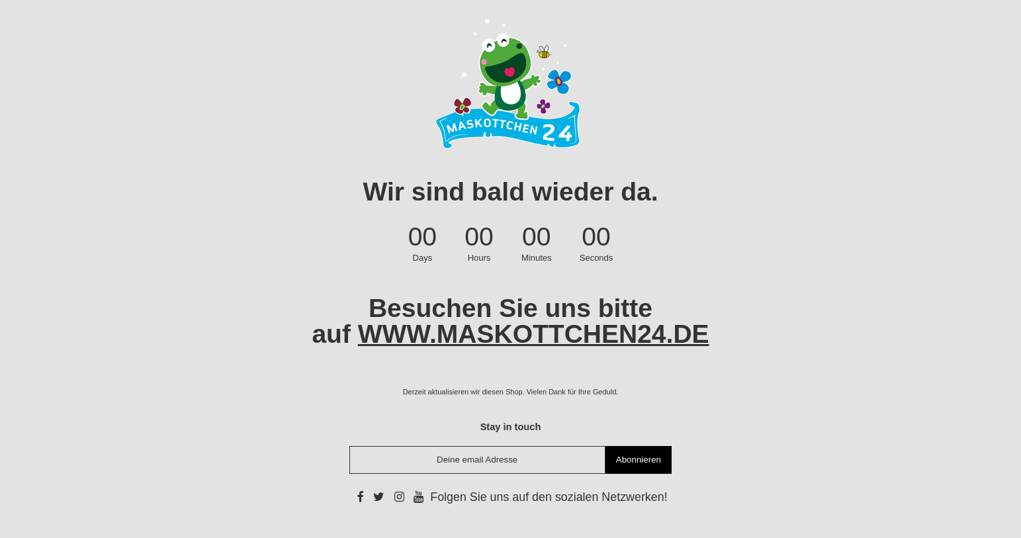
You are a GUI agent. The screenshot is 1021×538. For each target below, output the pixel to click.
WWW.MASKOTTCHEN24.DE (533, 334)
